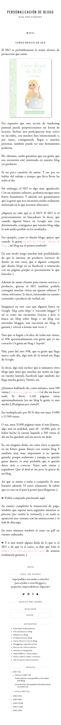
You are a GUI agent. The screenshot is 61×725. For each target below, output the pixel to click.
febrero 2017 (21, 675)
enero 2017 (21, 691)
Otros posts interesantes (26, 660)
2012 (15, 710)
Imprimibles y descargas (26, 653)
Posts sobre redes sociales (27, 657)
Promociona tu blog (23, 638)
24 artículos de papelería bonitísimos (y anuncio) (33, 685)
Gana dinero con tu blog (25, 641)
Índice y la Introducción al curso (22, 551)
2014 (15, 703)
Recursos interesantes (25, 647)
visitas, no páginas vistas (24, 392)
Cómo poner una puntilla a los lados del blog (32, 679)
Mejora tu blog (21, 635)
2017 (15, 672)
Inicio (30, 567)
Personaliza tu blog (23, 631)
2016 (15, 696)
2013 (15, 707)
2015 (15, 699)
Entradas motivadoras (24, 628)
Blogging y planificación (25, 644)
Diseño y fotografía (23, 650)
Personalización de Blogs (30, 12)
